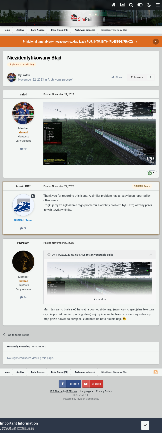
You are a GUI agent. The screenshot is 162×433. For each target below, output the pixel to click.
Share (117, 77)
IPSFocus (71, 391)
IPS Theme (56, 391)
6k (23, 228)
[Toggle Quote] (49, 254)
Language (86, 391)
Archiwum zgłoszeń (60, 79)
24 (23, 297)
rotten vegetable (96, 254)
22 (23, 148)
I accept (150, 425)
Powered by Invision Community (81, 398)
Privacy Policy (104, 391)
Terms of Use (8, 427)
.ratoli (26, 75)
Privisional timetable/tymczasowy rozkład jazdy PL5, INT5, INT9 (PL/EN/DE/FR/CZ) (78, 41)
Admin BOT (23, 186)
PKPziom (23, 243)
